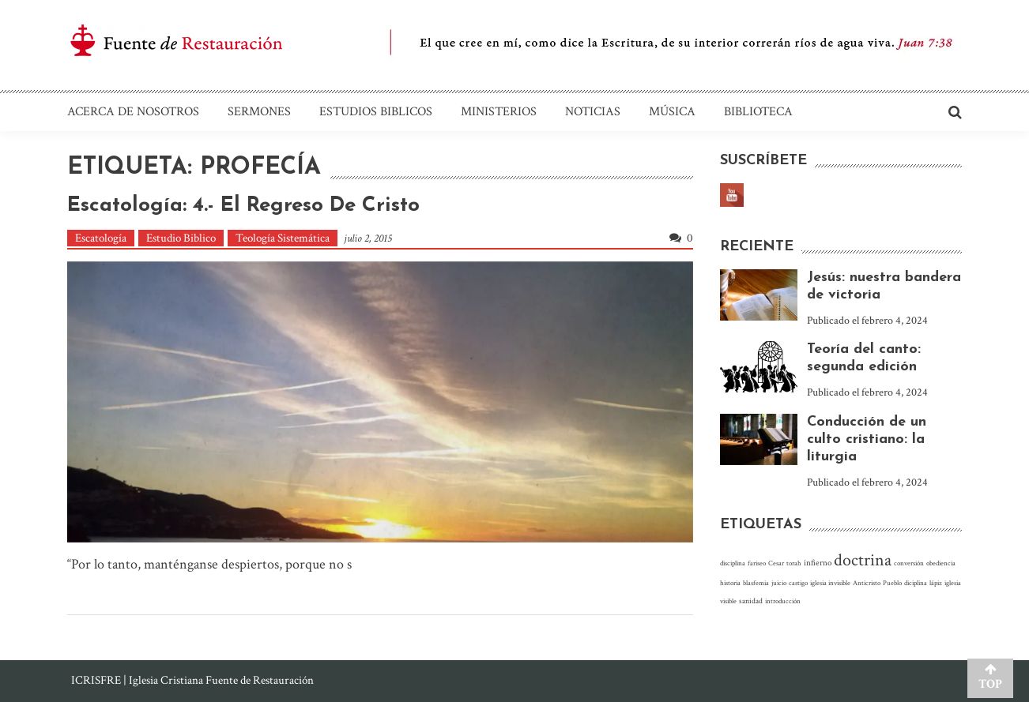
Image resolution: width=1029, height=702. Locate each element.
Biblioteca (758, 111)
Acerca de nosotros (133, 111)
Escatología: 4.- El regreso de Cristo (243, 205)
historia (730, 583)
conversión (909, 563)
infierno (817, 563)
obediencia (941, 563)
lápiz (935, 583)
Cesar (776, 563)
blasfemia (756, 583)
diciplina (915, 583)
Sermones (259, 111)
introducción (783, 601)
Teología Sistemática (283, 238)
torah (793, 563)
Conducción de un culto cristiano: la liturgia (866, 439)
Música (672, 111)
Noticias (592, 111)
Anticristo (866, 583)
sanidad (751, 601)
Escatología (100, 238)
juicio (778, 583)
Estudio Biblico (181, 238)
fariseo (757, 563)
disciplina (732, 563)
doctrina (862, 560)
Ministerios (499, 111)
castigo (798, 583)
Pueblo (892, 583)
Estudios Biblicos (375, 111)
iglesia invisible (830, 583)
